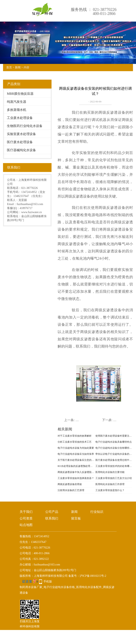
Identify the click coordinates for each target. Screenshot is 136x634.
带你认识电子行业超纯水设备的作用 (113, 454)
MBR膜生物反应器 (20, 93)
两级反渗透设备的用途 (70, 484)
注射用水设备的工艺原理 (71, 490)
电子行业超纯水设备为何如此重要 (76, 448)
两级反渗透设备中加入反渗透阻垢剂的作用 (76, 472)
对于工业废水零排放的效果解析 (75, 435)
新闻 (18, 67)
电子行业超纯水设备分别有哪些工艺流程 (113, 448)
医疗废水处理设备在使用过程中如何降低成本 (113, 460)
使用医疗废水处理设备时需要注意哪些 (113, 435)
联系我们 (51, 518)
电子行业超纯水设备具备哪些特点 (113, 441)
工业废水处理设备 (20, 118)
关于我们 (26, 511)
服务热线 (79, 9)
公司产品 (51, 511)
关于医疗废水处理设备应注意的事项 (76, 460)
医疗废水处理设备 (20, 142)
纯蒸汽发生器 (16, 101)
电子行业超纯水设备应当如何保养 (76, 454)
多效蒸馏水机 (16, 109)
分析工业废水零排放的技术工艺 (75, 441)
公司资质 (26, 518)
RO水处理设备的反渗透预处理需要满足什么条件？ (76, 466)
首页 (9, 67)
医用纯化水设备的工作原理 (109, 484)
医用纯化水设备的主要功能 (109, 472)
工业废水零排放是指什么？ (109, 490)
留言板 (76, 518)
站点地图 (26, 525)
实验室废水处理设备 (21, 134)
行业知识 (96, 511)
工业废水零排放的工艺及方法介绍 (113, 478)
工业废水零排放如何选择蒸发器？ (76, 478)
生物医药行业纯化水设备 (24, 126)
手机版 (47, 581)
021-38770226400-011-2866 (105, 11)
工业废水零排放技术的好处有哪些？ (113, 466)
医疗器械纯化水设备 (21, 150)
